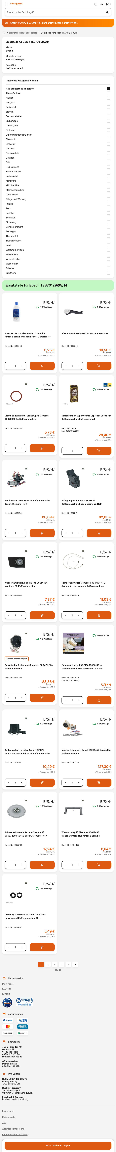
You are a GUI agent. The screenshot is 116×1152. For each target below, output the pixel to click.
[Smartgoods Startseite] (16, 4)
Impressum (7, 1111)
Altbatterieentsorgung (13, 1129)
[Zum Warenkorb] (108, 4)
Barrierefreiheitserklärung (15, 1134)
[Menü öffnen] (6, 4)
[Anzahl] (15, 366)
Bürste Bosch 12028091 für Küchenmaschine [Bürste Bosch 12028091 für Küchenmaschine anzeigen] (85, 333)
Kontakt (6, 994)
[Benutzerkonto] (101, 4)
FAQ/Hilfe (6, 989)
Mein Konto (8, 984)
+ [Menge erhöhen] (22, 365)
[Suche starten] (107, 12)
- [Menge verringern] (8, 365)
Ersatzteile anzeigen (58, 1145)
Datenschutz (8, 1117)
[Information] (96, 4)
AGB (4, 1123)
